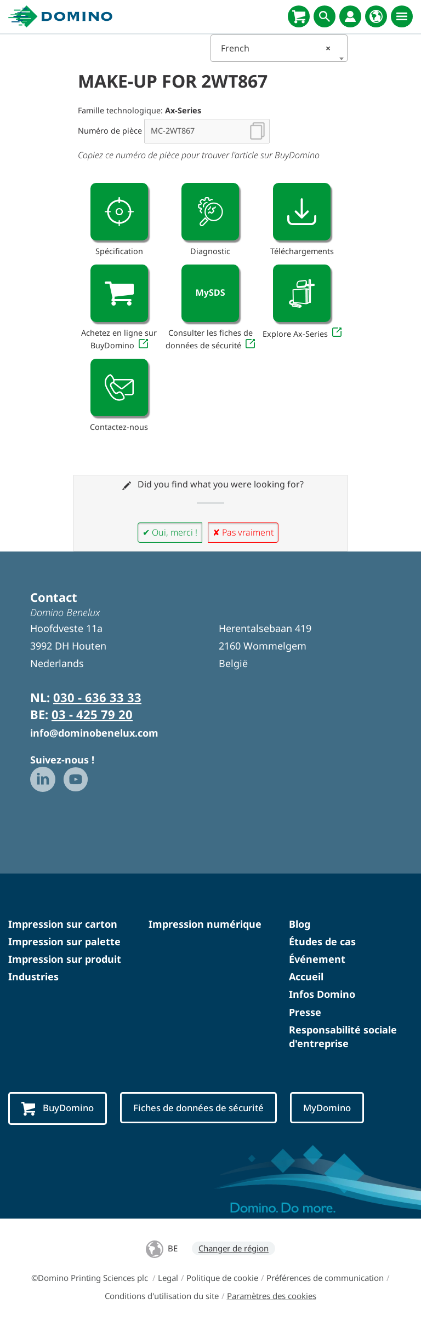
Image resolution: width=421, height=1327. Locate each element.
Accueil (306, 976)
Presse (305, 1012)
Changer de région (233, 1248)
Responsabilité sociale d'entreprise (343, 1036)
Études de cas (322, 941)
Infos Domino (322, 994)
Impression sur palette (64, 941)
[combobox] (279, 48)
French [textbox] (276, 48)
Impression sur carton (62, 923)
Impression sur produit (64, 959)
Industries (33, 976)
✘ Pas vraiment (243, 532)
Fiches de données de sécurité (200, 1107)
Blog (299, 923)
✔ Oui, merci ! (170, 532)
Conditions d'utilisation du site (162, 1295)
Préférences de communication (325, 1277)
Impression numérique (205, 923)
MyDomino (330, 1107)
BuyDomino (58, 1108)
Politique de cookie (222, 1277)
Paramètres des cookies (271, 1295)
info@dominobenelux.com (94, 732)
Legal (168, 1277)
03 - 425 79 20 (92, 714)
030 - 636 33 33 (97, 697)
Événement (317, 959)
